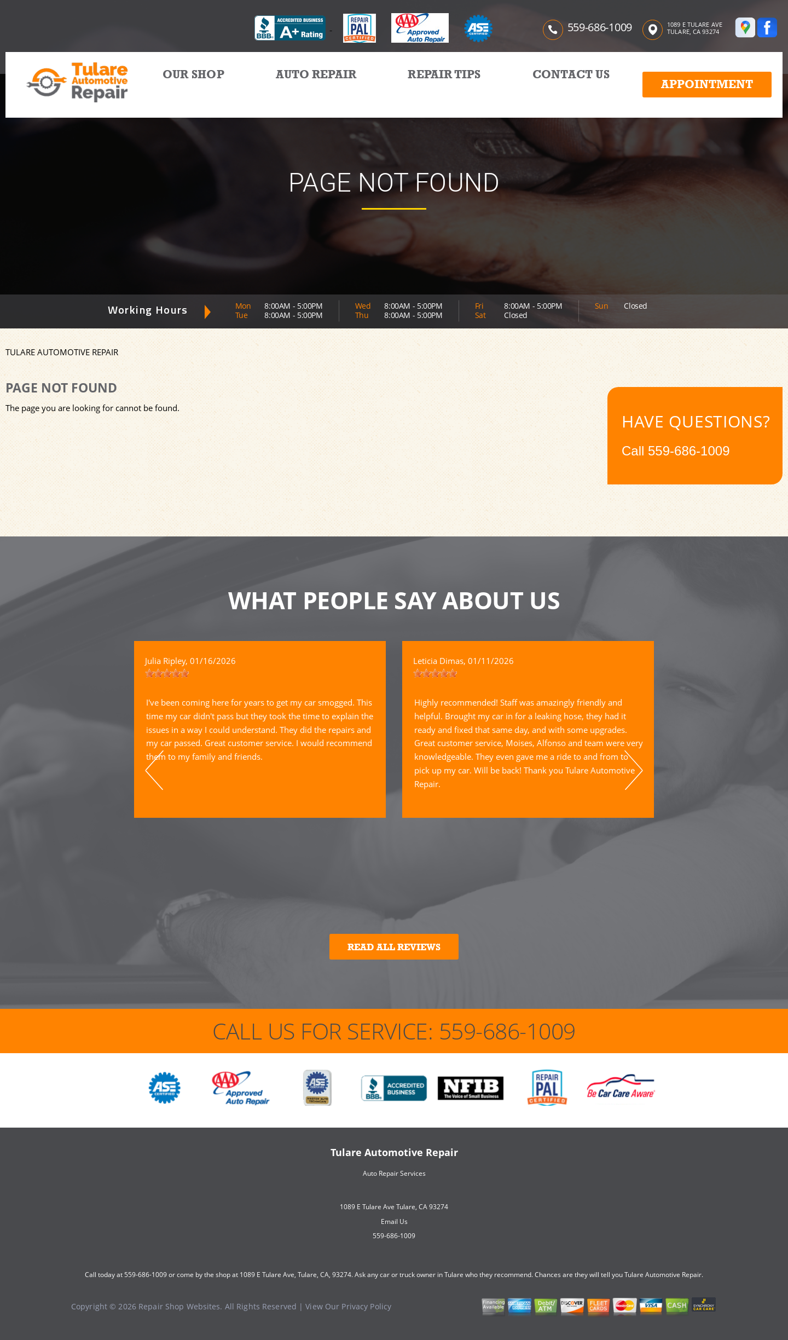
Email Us (394, 1221)
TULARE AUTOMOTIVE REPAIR (61, 351)
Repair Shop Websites (179, 1306)
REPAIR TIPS (444, 74)
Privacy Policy (366, 1306)
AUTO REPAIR (316, 74)
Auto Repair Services (394, 1173)
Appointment (707, 84)
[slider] (167, 673)
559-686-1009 (599, 27)
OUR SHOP (193, 74)
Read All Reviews (394, 947)
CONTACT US (571, 74)
